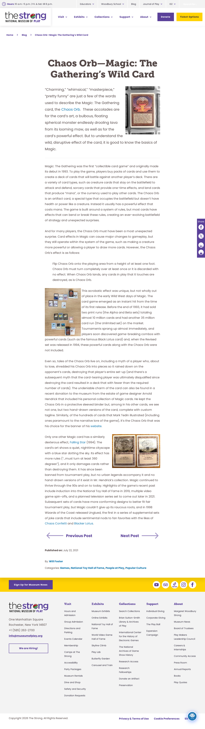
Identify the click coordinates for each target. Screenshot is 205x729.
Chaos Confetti (56, 523)
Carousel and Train (102, 665)
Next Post (130, 535)
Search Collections (129, 611)
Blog (133, 4)
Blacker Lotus (83, 523)
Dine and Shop (72, 682)
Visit (61, 17)
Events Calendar (73, 639)
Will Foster (56, 561)
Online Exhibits (99, 617)
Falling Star (78, 442)
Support (124, 17)
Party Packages (72, 669)
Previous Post (79, 535)
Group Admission (73, 621)
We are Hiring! (28, 648)
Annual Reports (182, 669)
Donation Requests (74, 695)
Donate (165, 16)
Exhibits (79, 17)
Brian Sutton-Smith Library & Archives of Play (129, 621)
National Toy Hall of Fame (87, 568)
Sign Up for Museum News (31, 584)
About (144, 17)
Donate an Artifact (129, 678)
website (96, 426)
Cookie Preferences (167, 719)
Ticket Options (189, 16)
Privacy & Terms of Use (134, 719)
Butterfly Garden (101, 658)
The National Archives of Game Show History (129, 651)
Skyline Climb (99, 645)
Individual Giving (155, 611)
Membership (71, 645)
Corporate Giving (155, 617)
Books (177, 675)
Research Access (128, 661)
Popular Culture (135, 568)
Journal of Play (151, 4)
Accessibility (71, 662)
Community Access (185, 656)
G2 (170, 4)
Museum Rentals (73, 675)
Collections (102, 17)
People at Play (115, 568)
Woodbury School (111, 4)
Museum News (182, 621)
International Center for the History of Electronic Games (130, 636)
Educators (85, 4)
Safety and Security (75, 689)
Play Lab (96, 652)
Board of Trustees (183, 628)
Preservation (126, 685)
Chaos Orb (70, 109)
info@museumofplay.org (25, 636)
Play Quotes (180, 682)
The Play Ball (153, 624)
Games (65, 568)
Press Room (180, 662)
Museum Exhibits (101, 611)
